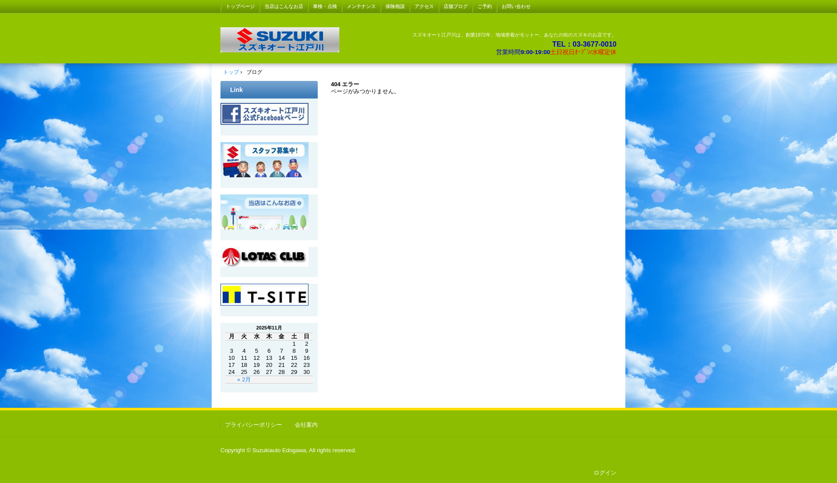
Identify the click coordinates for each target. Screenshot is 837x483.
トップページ (240, 6)
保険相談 (395, 6)
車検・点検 (325, 6)
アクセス (424, 6)
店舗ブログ (456, 6)
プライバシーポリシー (253, 424)
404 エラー (345, 84)
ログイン (605, 472)
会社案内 (306, 424)
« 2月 (244, 379)
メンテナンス (361, 6)
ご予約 (484, 6)
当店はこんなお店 (283, 6)
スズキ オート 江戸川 (279, 39)
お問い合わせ (516, 6)
